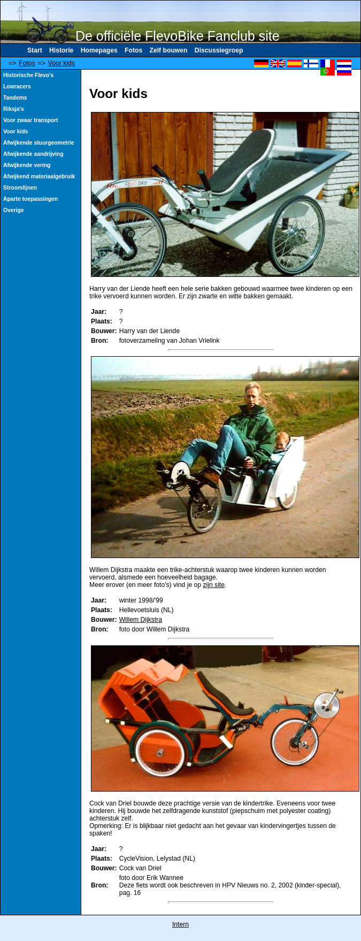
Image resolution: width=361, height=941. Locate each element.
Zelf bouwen (169, 50)
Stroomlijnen (20, 188)
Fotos (133, 50)
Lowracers (17, 86)
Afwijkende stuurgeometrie (38, 143)
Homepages (99, 50)
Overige (13, 210)
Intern (180, 924)
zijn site (214, 585)
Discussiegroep (219, 50)
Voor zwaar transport (30, 120)
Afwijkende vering (26, 165)
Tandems (15, 98)
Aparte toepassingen (30, 199)
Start (34, 50)
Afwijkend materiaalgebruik (39, 176)
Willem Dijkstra (140, 619)
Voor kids (61, 63)
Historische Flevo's (28, 75)
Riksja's (13, 109)
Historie (61, 50)
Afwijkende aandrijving (33, 154)
